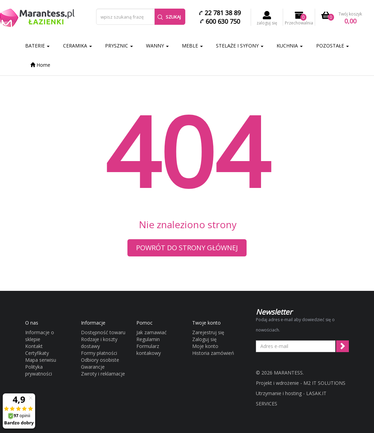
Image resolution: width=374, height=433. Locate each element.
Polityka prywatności (38, 370)
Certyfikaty (37, 353)
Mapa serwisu (40, 360)
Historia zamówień (213, 353)
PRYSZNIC (119, 45)
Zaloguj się (204, 339)
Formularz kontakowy (148, 349)
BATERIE (37, 45)
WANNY (157, 45)
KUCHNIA (290, 45)
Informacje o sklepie (39, 335)
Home (40, 65)
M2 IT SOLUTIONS (324, 383)
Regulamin (148, 339)
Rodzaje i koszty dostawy (99, 342)
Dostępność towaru (103, 332)
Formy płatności (99, 353)
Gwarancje (93, 366)
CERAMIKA (77, 45)
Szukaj (169, 17)
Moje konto (205, 346)
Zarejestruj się (208, 332)
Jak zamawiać (151, 332)
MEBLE (192, 45)
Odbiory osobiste (100, 360)
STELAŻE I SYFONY (239, 45)
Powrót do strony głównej (187, 247)
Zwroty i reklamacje (103, 373)
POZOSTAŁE (332, 45)
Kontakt (34, 346)
